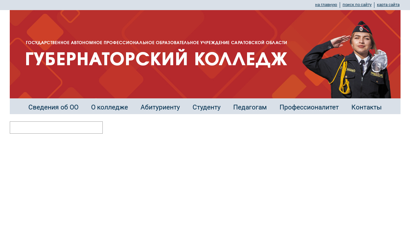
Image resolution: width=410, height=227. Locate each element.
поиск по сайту (357, 4)
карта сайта (388, 4)
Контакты (366, 107)
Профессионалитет (309, 107)
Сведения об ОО (53, 107)
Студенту (207, 107)
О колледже (109, 107)
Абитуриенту (160, 107)
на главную (326, 4)
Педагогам (250, 107)
